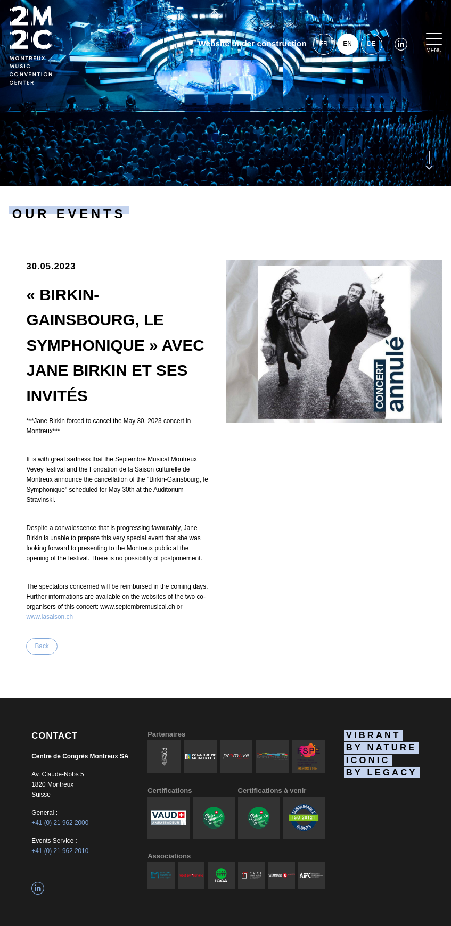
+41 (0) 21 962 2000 (59, 822)
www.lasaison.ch (49, 617)
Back (41, 646)
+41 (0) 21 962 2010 (59, 851)
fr (323, 43)
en (347, 43)
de (371, 43)
